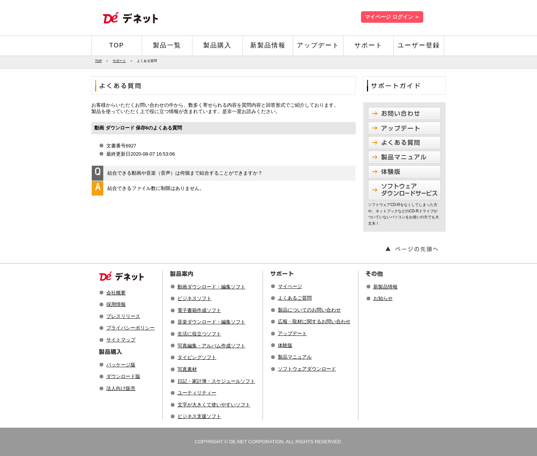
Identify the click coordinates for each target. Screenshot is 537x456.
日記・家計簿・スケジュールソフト (216, 381)
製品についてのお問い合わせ (309, 310)
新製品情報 (268, 45)
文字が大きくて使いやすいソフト (214, 404)
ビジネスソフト (194, 298)
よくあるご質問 (295, 298)
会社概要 (116, 293)
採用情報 (116, 304)
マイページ (290, 286)
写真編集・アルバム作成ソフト (211, 346)
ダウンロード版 (123, 376)
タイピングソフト (197, 357)
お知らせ (383, 298)
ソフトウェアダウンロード (307, 369)
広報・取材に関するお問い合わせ (314, 321)
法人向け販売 (120, 388)
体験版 (285, 345)
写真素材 (187, 369)
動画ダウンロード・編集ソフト (211, 287)
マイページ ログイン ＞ (392, 17)
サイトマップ (120, 340)
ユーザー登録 (419, 45)
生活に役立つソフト (199, 334)
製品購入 (217, 45)
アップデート (318, 45)
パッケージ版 (120, 365)
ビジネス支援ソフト (199, 416)
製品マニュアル (295, 357)
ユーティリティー (197, 393)
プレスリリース (123, 316)
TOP (116, 45)
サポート (368, 45)
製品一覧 (167, 45)
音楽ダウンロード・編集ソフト (211, 322)
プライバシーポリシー (130, 328)
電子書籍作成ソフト (199, 310)
